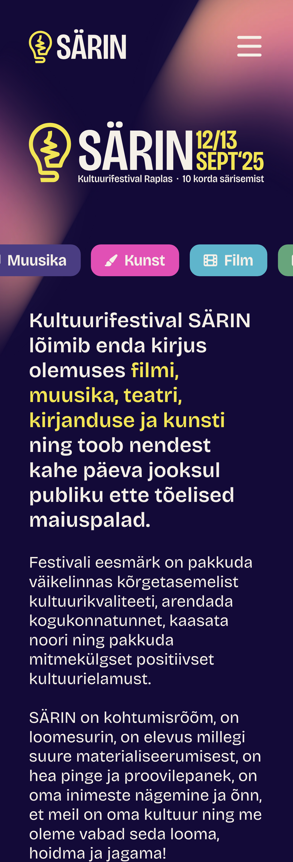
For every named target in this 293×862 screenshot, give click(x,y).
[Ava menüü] (249, 46)
